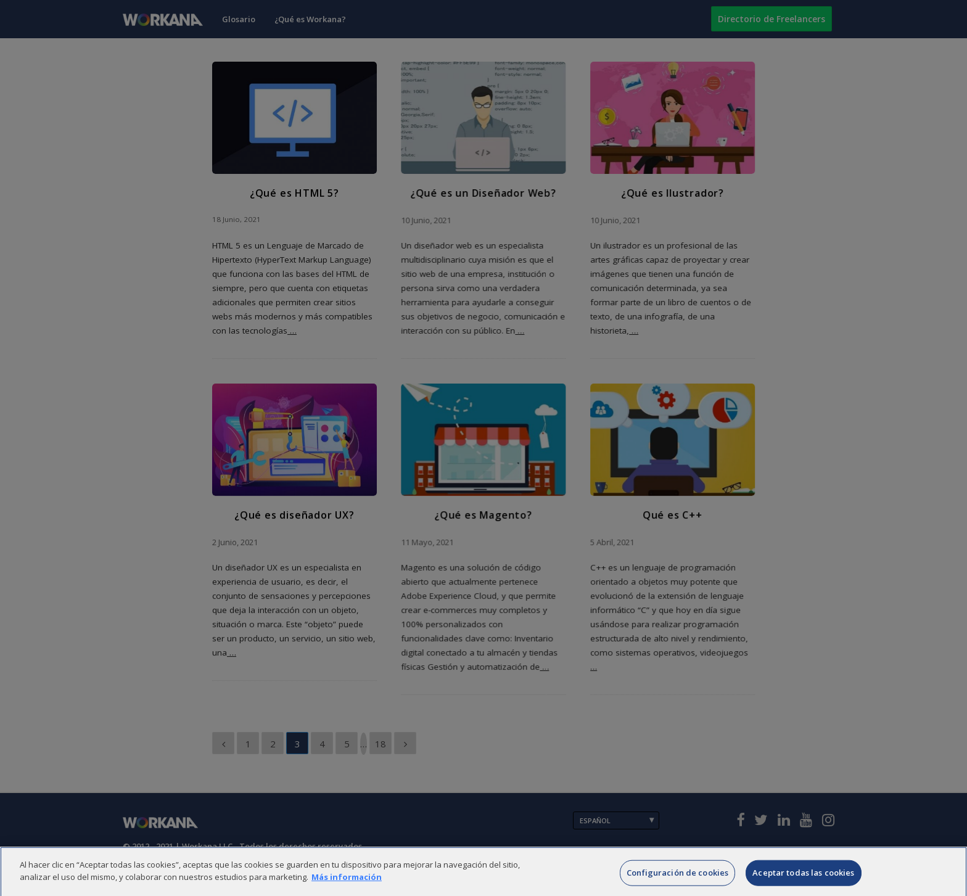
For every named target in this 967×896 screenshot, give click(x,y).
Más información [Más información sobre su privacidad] (346, 887)
